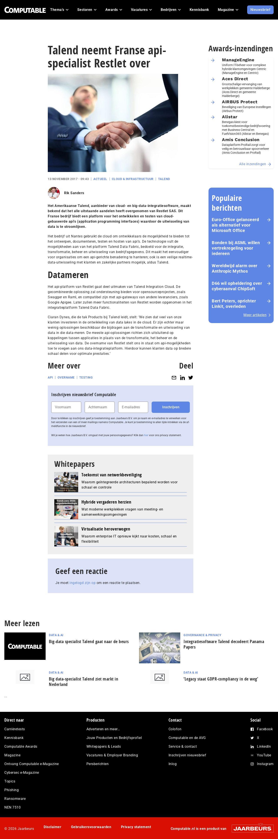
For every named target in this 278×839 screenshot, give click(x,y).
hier (146, 435)
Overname (66, 377)
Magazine (12, 755)
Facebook (265, 729)
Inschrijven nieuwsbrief (187, 755)
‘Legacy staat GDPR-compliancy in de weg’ (221, 679)
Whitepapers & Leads (103, 746)
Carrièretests (14, 729)
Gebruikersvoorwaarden (91, 827)
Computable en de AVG (187, 738)
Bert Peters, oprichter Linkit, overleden (234, 303)
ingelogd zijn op (83, 583)
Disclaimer (52, 827)
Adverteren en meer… (103, 729)
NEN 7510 (12, 807)
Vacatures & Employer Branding (112, 755)
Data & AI (56, 635)
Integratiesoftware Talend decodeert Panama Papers (224, 644)
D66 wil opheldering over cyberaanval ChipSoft (237, 286)
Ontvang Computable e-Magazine (31, 764)
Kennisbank (13, 738)
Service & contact (183, 746)
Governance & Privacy (202, 635)
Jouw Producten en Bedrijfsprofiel (114, 738)
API (50, 377)
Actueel (100, 179)
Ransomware (15, 799)
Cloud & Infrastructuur (133, 179)
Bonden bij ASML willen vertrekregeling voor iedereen (236, 248)
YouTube (264, 755)
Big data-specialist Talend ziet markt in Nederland (83, 681)
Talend (164, 179)
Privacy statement (136, 827)
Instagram (265, 764)
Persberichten (97, 764)
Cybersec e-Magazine (21, 773)
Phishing (11, 790)
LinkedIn (264, 746)
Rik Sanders (74, 193)
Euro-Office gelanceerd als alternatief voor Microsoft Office (235, 225)
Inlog (173, 764)
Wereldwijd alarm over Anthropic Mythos (234, 268)
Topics (9, 781)
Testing (86, 377)
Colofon (175, 729)
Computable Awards (20, 746)
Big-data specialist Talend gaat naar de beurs (89, 641)
